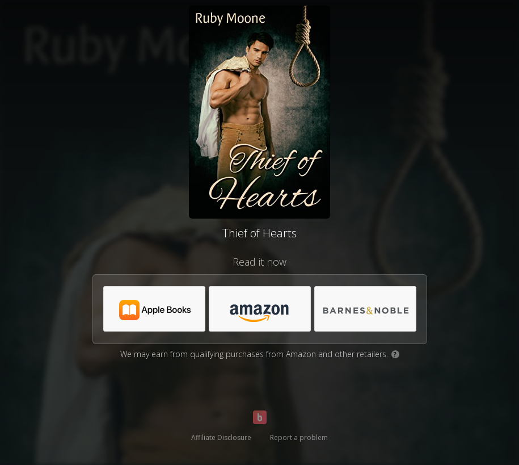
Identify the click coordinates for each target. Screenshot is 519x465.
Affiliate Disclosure (221, 437)
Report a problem (299, 437)
